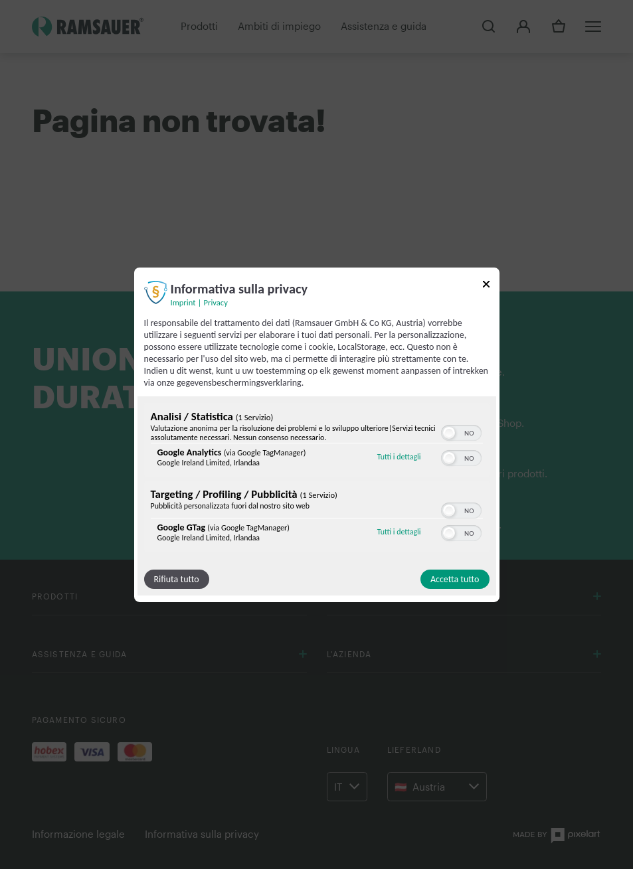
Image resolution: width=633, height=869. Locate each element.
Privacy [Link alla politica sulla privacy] (216, 302)
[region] (317, 479)
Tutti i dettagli (399, 456)
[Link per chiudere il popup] (486, 285)
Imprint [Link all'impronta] (183, 302)
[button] (449, 433)
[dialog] (316, 434)
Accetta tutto (455, 579)
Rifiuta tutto (176, 579)
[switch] (461, 431)
